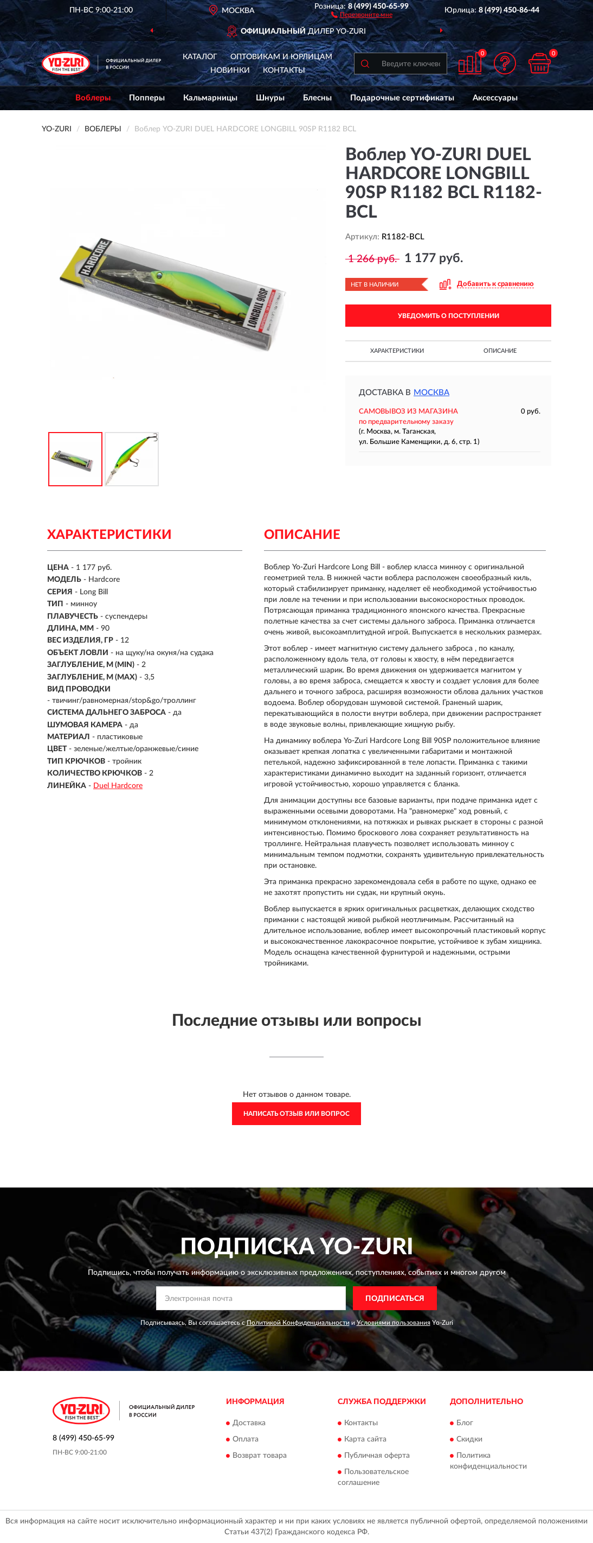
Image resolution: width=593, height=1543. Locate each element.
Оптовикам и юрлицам (281, 57)
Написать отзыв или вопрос (296, 1113)
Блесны (317, 98)
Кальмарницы (210, 98)
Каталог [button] (200, 57)
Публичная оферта (377, 1455)
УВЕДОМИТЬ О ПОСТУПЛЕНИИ (448, 316)
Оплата (246, 1439)
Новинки (230, 70)
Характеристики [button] (397, 351)
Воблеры (93, 98)
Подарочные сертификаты (402, 98)
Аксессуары (495, 98)
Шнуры (270, 98)
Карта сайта (365, 1439)
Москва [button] (431, 393)
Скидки (469, 1439)
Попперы (147, 98)
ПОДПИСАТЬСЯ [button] (394, 1299)
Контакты (284, 70)
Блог (464, 1423)
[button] (361, 14)
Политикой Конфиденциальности (298, 1322)
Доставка (249, 1423)
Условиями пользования (393, 1322)
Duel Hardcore (118, 786)
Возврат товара (260, 1455)
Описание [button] (500, 351)
